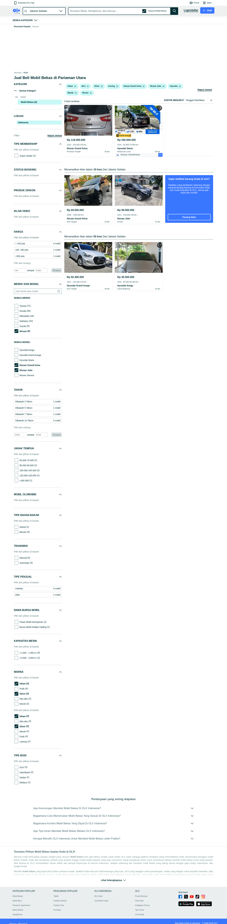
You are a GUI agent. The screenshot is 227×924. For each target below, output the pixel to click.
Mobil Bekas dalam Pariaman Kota (87, 73)
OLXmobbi (140, 911)
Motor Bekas (18, 906)
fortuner (35, 26)
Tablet (56, 892)
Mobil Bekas (35, 73)
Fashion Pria (59, 901)
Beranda (17, 73)
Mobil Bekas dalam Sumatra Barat (56, 73)
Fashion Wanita (60, 897)
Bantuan (13, 920)
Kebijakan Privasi (143, 901)
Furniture (57, 906)
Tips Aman (140, 906)
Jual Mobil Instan (102, 897)
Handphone (17, 911)
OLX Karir (99, 892)
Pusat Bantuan (142, 892)
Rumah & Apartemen (21, 901)
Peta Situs (140, 897)
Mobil (25, 73)
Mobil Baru (17, 897)
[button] (23, 3)
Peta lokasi (22, 920)
